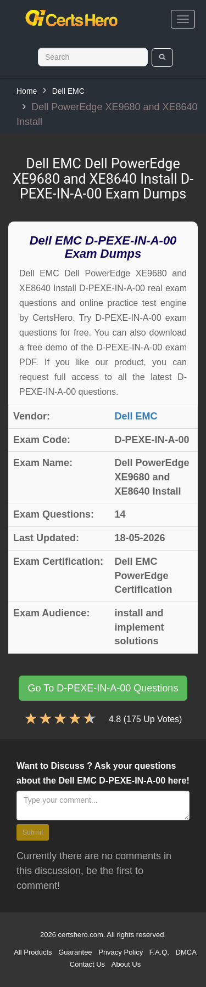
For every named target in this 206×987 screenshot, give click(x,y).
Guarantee (75, 952)
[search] (162, 57)
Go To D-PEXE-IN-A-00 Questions (103, 688)
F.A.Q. (159, 952)
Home (26, 91)
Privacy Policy (120, 952)
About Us (126, 964)
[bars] (183, 19)
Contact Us (87, 964)
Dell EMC (68, 91)
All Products (33, 952)
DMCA (186, 952)
